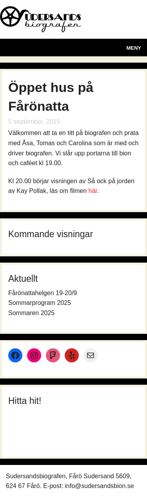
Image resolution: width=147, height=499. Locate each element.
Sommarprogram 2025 (39, 302)
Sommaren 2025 (31, 313)
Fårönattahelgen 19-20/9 (42, 293)
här (93, 190)
